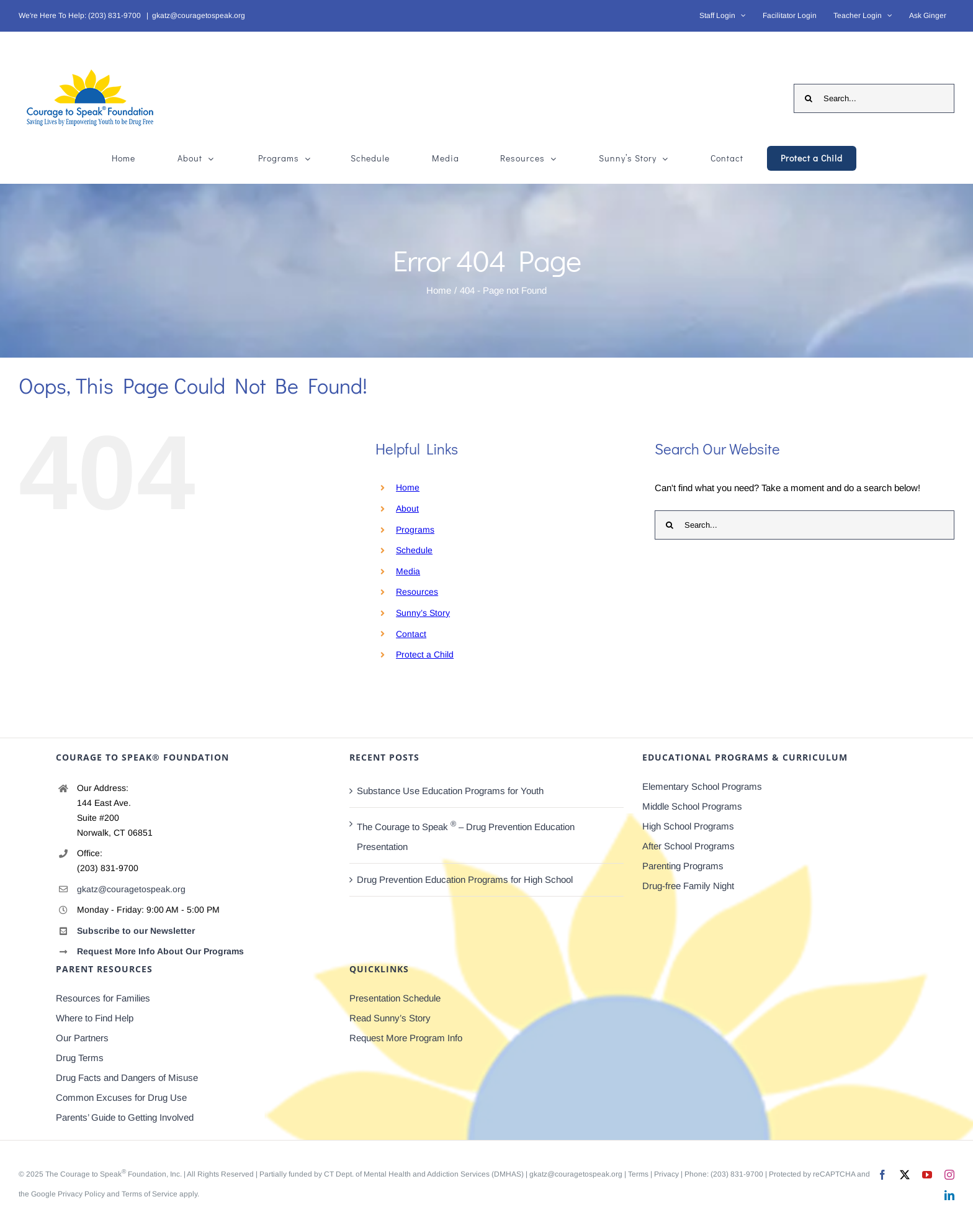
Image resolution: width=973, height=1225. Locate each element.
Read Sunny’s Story (390, 1018)
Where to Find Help (94, 1018)
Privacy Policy (81, 1194)
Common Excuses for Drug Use (121, 1097)
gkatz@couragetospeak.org (198, 15)
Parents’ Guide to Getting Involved (125, 1117)
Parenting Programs (683, 866)
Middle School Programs (692, 806)
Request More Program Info (405, 1038)
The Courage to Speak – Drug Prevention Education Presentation (466, 836)
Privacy (666, 1174)
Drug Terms (80, 1057)
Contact (411, 634)
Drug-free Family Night (688, 885)
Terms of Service (149, 1194)
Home (407, 487)
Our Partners (82, 1038)
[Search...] (874, 98)
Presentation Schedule (395, 998)
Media (408, 571)
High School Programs (688, 826)
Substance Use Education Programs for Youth (450, 790)
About (407, 508)
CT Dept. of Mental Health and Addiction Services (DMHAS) (424, 1174)
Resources (417, 592)
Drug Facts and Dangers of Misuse (127, 1077)
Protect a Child (425, 654)
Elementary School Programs (702, 786)
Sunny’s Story (423, 613)
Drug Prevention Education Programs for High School (465, 879)
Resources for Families (103, 998)
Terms (638, 1174)
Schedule (414, 550)
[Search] (808, 98)
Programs (415, 530)
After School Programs (688, 846)
